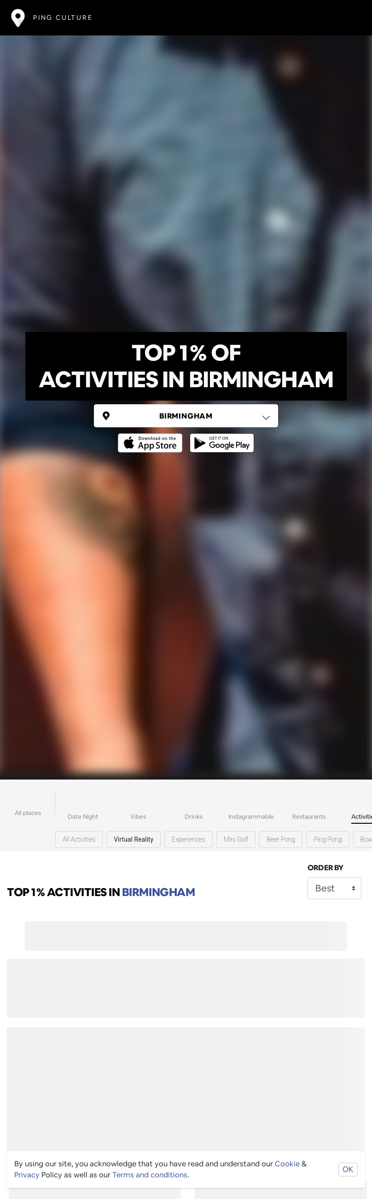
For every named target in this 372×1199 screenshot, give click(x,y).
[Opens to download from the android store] (220, 436)
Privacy (27, 1175)
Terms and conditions (149, 1175)
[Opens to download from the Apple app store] (152, 436)
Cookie (287, 1164)
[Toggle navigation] (347, 17)
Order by (325, 868)
